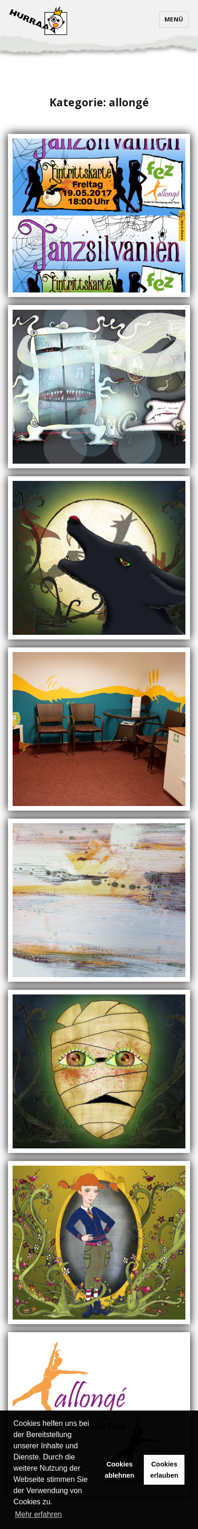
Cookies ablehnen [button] (119, 1469)
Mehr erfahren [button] (38, 1514)
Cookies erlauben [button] (164, 1469)
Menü (174, 19)
